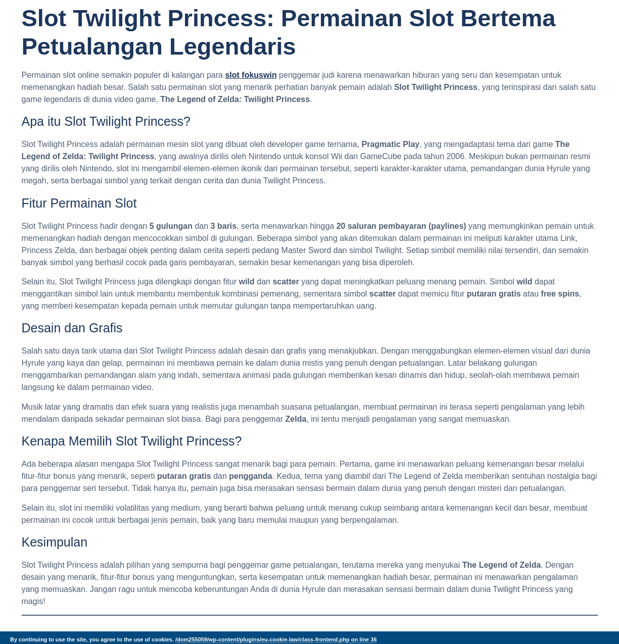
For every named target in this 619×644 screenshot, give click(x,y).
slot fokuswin (250, 75)
